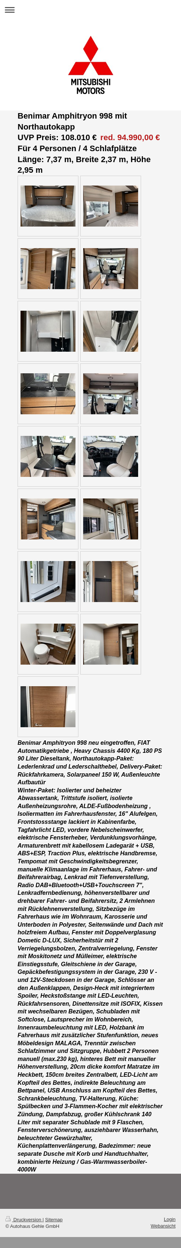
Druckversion (24, 1219)
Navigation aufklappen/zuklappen (90, 10)
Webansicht (163, 1226)
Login (170, 1219)
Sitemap (54, 1219)
